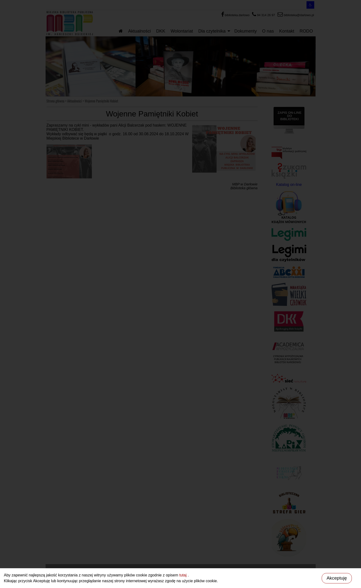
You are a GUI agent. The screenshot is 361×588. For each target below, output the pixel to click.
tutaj (183, 575)
